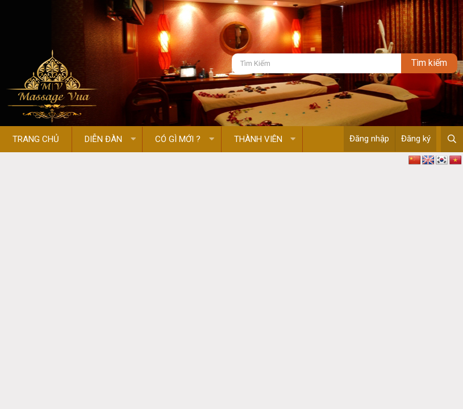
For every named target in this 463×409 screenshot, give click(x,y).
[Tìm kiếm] (316, 63)
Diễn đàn (103, 139)
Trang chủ (35, 139)
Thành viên (258, 139)
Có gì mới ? (178, 139)
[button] (133, 139)
